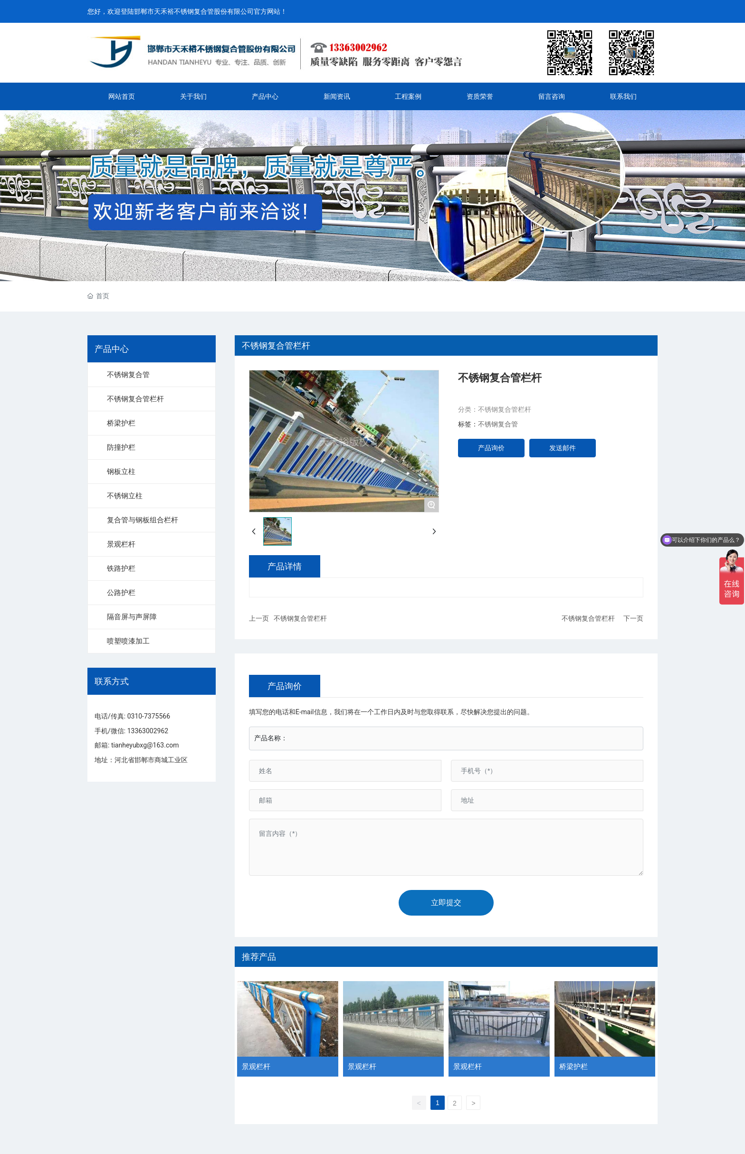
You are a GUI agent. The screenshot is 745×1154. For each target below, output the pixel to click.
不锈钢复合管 (498, 424)
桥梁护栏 (573, 1066)
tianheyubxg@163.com (145, 745)
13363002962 (148, 731)
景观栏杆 (256, 1066)
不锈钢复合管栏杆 (504, 409)
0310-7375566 (148, 716)
